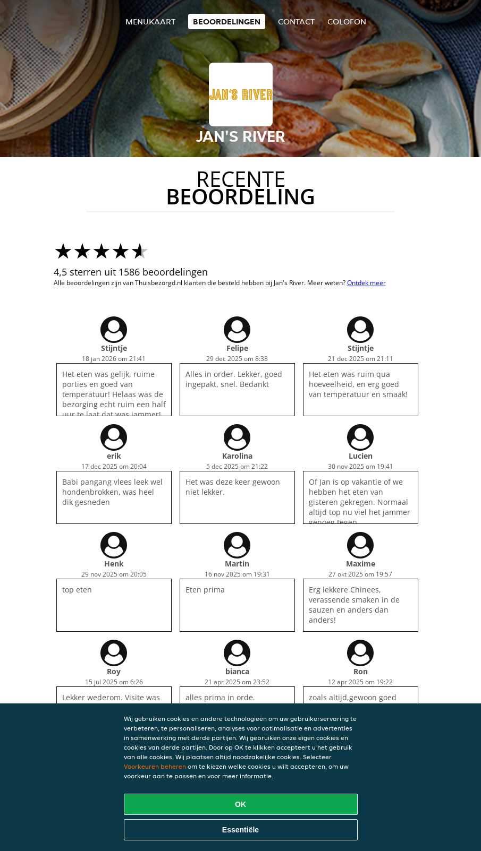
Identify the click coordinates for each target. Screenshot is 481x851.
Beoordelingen (226, 21)
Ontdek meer (366, 282)
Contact (296, 21)
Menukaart (150, 21)
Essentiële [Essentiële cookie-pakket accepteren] (240, 830)
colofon (346, 21)
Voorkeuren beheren (155, 766)
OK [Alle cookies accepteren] (240, 804)
